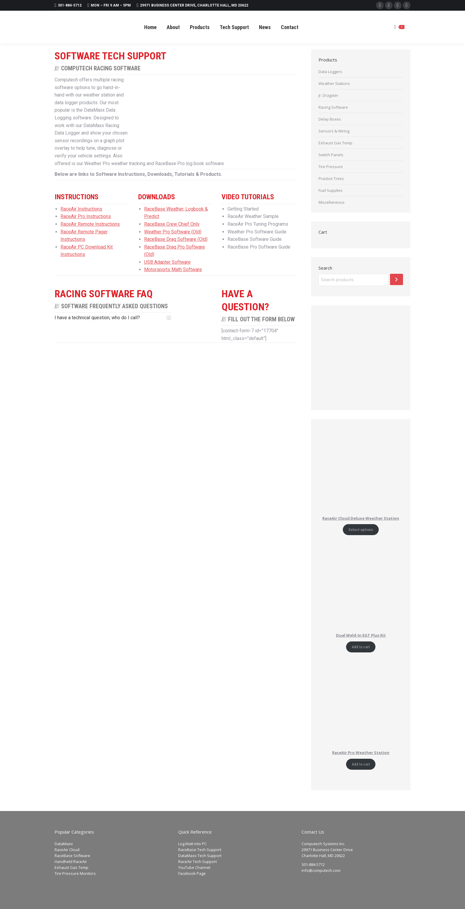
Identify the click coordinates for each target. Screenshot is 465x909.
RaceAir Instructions (81, 209)
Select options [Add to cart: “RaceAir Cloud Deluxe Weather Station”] (360, 529)
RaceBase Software (72, 855)
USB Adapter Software (167, 262)
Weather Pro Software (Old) (172, 232)
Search (325, 268)
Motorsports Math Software (173, 269)
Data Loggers (330, 71)
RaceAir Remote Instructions (90, 224)
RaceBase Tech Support (199, 849)
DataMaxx (64, 843)
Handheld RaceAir (71, 861)
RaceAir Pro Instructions (85, 216)
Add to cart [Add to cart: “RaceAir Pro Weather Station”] (361, 764)
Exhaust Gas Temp (335, 143)
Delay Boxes (330, 119)
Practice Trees (331, 178)
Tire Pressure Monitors (75, 873)
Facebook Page (192, 873)
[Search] (396, 279)
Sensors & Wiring (334, 131)
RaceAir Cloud (67, 849)
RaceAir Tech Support (197, 861)
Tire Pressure (331, 166)
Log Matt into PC (192, 843)
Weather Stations (334, 83)
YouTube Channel (194, 867)
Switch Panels (331, 154)
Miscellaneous (332, 202)
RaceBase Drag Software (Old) (176, 239)
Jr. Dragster (328, 95)
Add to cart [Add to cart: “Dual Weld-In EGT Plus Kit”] (361, 647)
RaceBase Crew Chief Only (172, 224)
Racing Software (333, 107)
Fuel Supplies (331, 190)
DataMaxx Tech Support (200, 855)
